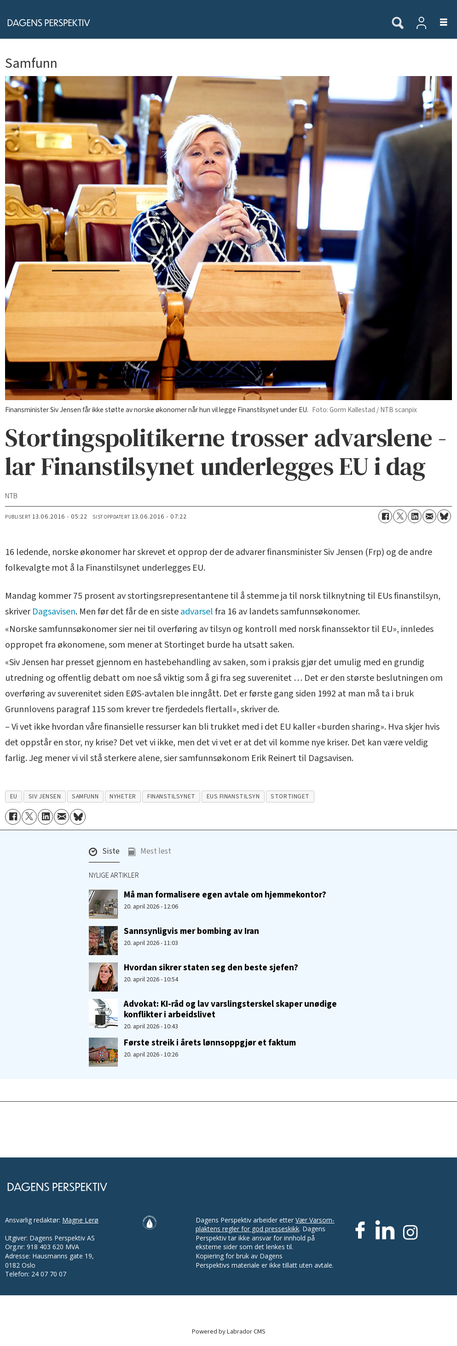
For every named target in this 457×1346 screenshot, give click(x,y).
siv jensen (45, 796)
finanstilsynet (171, 796)
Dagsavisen (53, 611)
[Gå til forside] (46, 23)
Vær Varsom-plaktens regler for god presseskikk (265, 1225)
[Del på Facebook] (385, 516)
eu (13, 796)
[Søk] (397, 23)
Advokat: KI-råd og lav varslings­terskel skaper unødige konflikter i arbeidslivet (230, 1009)
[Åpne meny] (438, 22)
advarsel (196, 611)
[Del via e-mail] (429, 516)
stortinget (290, 796)
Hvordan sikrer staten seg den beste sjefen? (211, 967)
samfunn (85, 796)
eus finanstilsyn (233, 796)
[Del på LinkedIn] (415, 516)
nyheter (123, 796)
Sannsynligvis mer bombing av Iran (191, 931)
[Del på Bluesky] (444, 516)
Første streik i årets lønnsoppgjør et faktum (210, 1042)
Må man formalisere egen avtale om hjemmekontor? (225, 894)
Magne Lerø (80, 1220)
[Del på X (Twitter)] (400, 516)
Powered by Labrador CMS (229, 1331)
